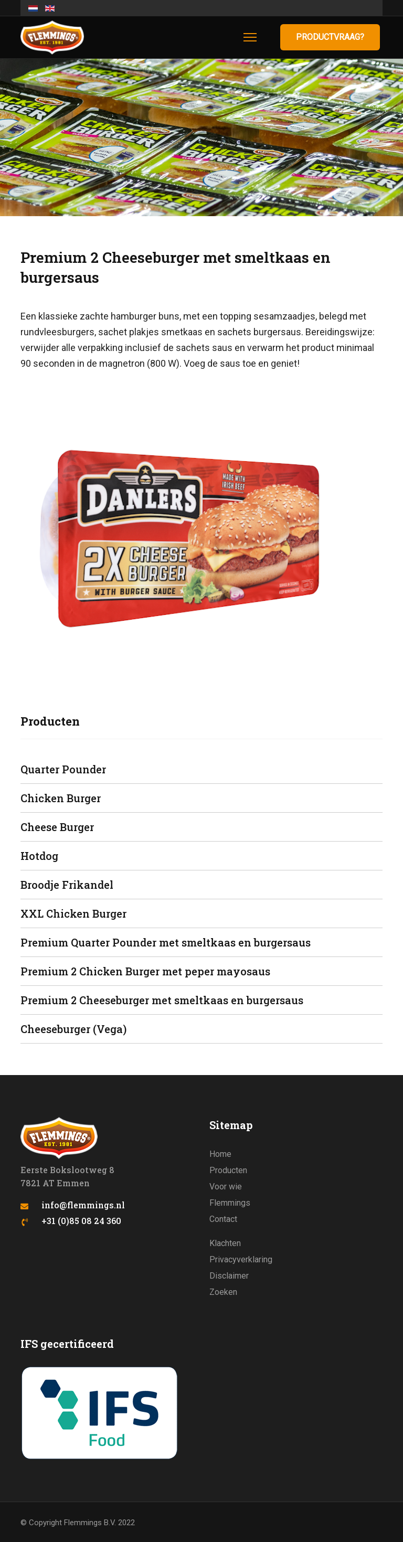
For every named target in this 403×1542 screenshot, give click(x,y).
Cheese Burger (57, 827)
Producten (228, 1170)
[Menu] (250, 37)
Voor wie (225, 1187)
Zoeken (223, 1292)
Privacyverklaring (240, 1259)
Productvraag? (330, 37)
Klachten (225, 1243)
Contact (223, 1219)
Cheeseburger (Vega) (73, 1029)
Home (220, 1154)
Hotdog (39, 856)
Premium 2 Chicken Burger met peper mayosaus (145, 971)
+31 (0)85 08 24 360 (81, 1220)
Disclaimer (229, 1276)
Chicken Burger (60, 798)
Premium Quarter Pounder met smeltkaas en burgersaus (165, 942)
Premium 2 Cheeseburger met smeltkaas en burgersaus (161, 1000)
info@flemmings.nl (83, 1204)
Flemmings (229, 1203)
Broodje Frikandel (66, 884)
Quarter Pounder (63, 769)
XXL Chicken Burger (73, 913)
